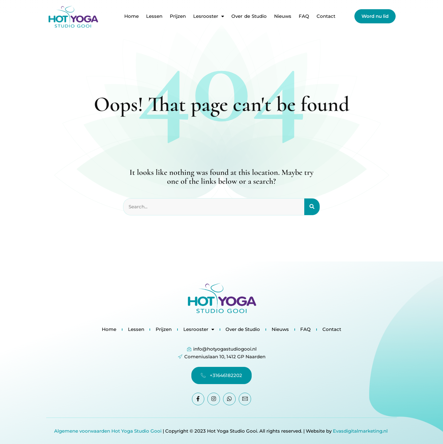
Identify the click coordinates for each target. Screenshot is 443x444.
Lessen (154, 16)
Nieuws (282, 16)
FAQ (304, 16)
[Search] (312, 207)
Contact (326, 16)
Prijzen (178, 16)
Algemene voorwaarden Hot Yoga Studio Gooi (108, 431)
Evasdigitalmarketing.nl (361, 431)
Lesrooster (208, 16)
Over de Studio (249, 16)
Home (131, 16)
